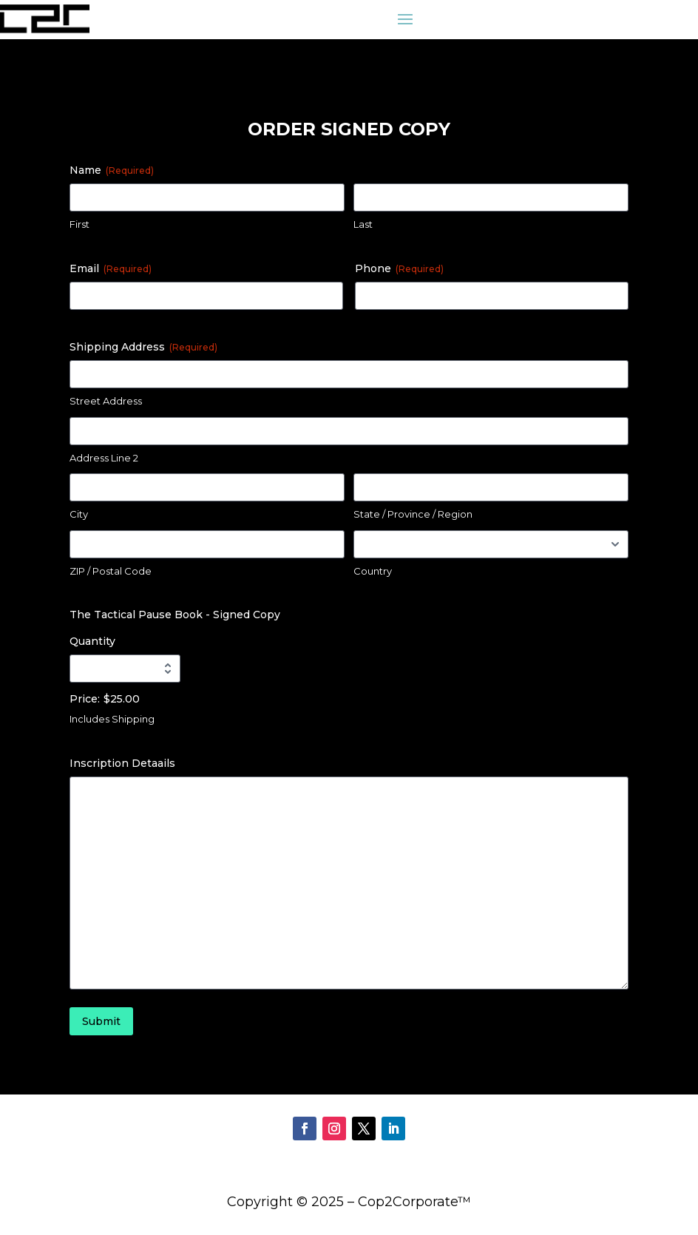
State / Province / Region (412, 514)
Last (363, 224)
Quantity (92, 641)
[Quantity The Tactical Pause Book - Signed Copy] (125, 668)
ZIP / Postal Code (111, 571)
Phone (399, 268)
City (79, 514)
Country (372, 571)
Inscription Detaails (122, 763)
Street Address (106, 401)
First (79, 224)
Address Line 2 (104, 458)
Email (111, 268)
